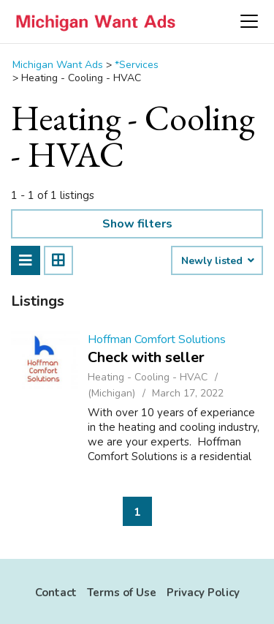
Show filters (137, 224)
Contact (56, 592)
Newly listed (217, 261)
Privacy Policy (203, 592)
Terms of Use (121, 592)
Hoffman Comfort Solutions (157, 339)
